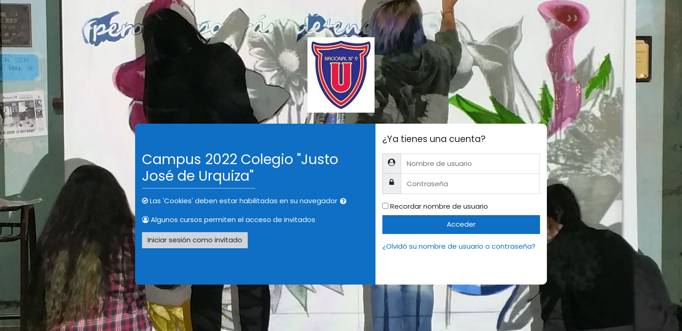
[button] (345, 201)
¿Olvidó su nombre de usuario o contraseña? (458, 246)
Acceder (461, 224)
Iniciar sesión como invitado (195, 240)
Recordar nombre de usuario (439, 206)
